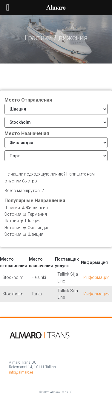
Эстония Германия (25, 214)
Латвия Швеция (22, 220)
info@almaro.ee (21, 372)
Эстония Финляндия (26, 227)
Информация (96, 277)
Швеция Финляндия (26, 207)
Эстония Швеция (23, 234)
